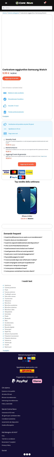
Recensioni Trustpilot (9, 396)
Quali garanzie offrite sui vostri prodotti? (19, 205)
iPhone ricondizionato (9, 352)
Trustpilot (5, 70)
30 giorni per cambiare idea (11, 370)
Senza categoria (13, 13)
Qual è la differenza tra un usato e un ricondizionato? (23, 191)
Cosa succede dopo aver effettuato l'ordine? (21, 214)
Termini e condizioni (8, 393)
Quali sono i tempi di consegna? (16, 219)
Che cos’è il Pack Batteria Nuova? (17, 200)
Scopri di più (44, 110)
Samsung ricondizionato (10, 355)
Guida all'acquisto (8, 379)
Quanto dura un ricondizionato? (16, 194)
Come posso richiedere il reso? (16, 222)
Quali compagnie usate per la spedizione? (20, 217)
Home (5, 13)
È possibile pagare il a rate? (14, 211)
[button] (6, 3)
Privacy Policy (6, 399)
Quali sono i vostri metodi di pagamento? (19, 208)
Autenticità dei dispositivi (10, 376)
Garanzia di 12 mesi (8, 367)
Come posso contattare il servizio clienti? (20, 225)
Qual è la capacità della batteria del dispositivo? (22, 197)
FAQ (3, 390)
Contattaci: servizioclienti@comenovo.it (15, 431)
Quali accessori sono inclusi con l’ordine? (19, 203)
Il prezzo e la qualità (8, 345)
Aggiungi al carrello (11, 32)
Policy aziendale (7, 358)
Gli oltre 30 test (7, 348)
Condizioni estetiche (8, 373)
